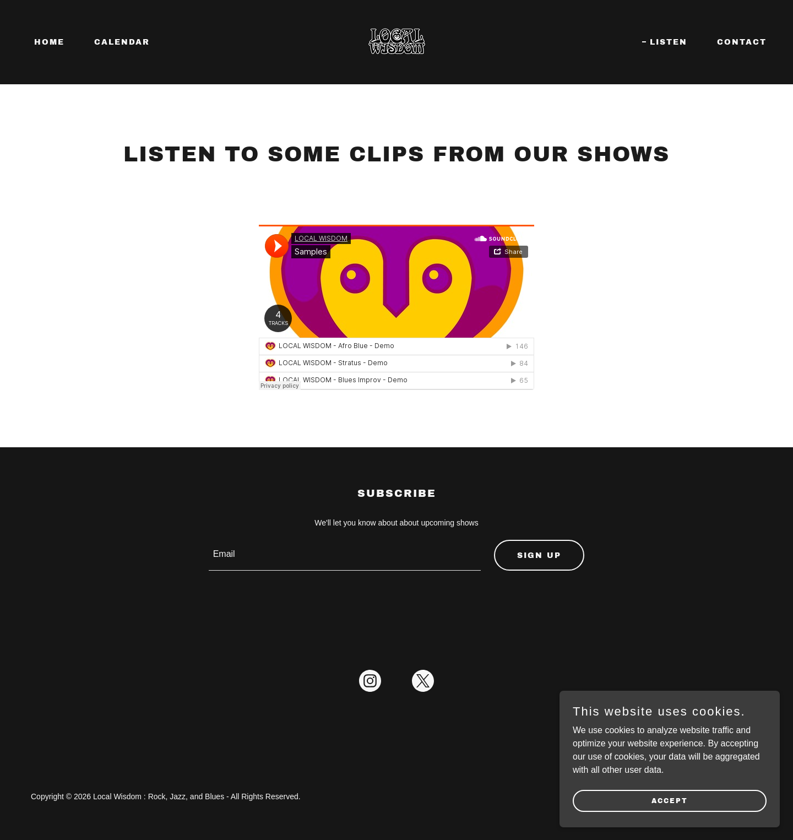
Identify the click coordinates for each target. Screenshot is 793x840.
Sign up (539, 555)
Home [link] (49, 42)
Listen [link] (668, 42)
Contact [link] (742, 42)
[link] (397, 41)
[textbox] (345, 555)
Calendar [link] (122, 42)
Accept (669, 800)
